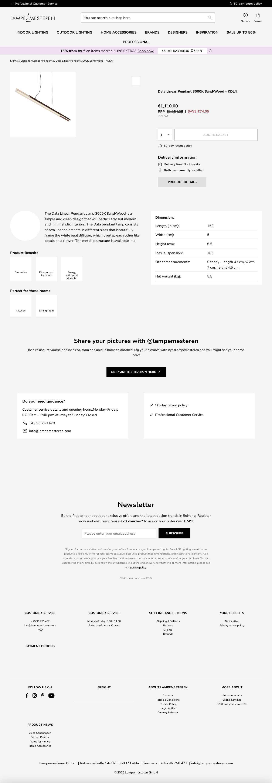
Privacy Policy (168, 704)
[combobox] (148, 17)
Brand (194, 208)
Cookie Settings (231, 699)
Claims (168, 618)
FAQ (40, 618)
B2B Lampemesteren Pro (232, 704)
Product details (101, 208)
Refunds (168, 623)
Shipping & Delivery (168, 610)
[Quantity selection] (165, 135)
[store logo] (32, 17)
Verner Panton (40, 737)
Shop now (145, 50)
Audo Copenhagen (40, 732)
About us (168, 695)
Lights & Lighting (20, 60)
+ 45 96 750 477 (40, 610)
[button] (136, 81)
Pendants (48, 60)
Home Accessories (40, 745)
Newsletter (232, 610)
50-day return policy (232, 614)
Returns (168, 614)
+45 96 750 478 (42, 433)
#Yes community (232, 695)
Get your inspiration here (133, 382)
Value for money (40, 741)
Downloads (155, 208)
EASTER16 (182, 51)
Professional (136, 41)
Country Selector (168, 712)
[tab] (41, 209)
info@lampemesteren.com (50, 441)
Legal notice (168, 708)
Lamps (36, 60)
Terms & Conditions (168, 699)
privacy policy (138, 556)
